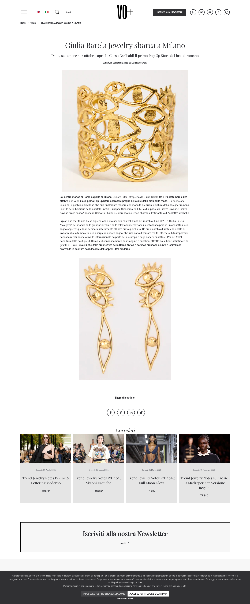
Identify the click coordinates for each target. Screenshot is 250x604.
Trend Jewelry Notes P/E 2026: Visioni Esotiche (98, 480)
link (140, 582)
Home (22, 23)
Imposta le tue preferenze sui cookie (104, 593)
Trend (33, 23)
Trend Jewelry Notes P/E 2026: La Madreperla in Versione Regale (204, 483)
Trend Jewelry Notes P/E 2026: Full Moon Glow (151, 480)
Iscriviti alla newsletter (169, 12)
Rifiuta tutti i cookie (125, 598)
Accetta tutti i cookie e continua (148, 593)
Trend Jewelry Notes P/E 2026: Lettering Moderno (45, 480)
